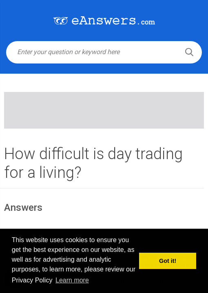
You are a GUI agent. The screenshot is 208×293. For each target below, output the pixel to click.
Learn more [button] (72, 280)
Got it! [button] (167, 261)
